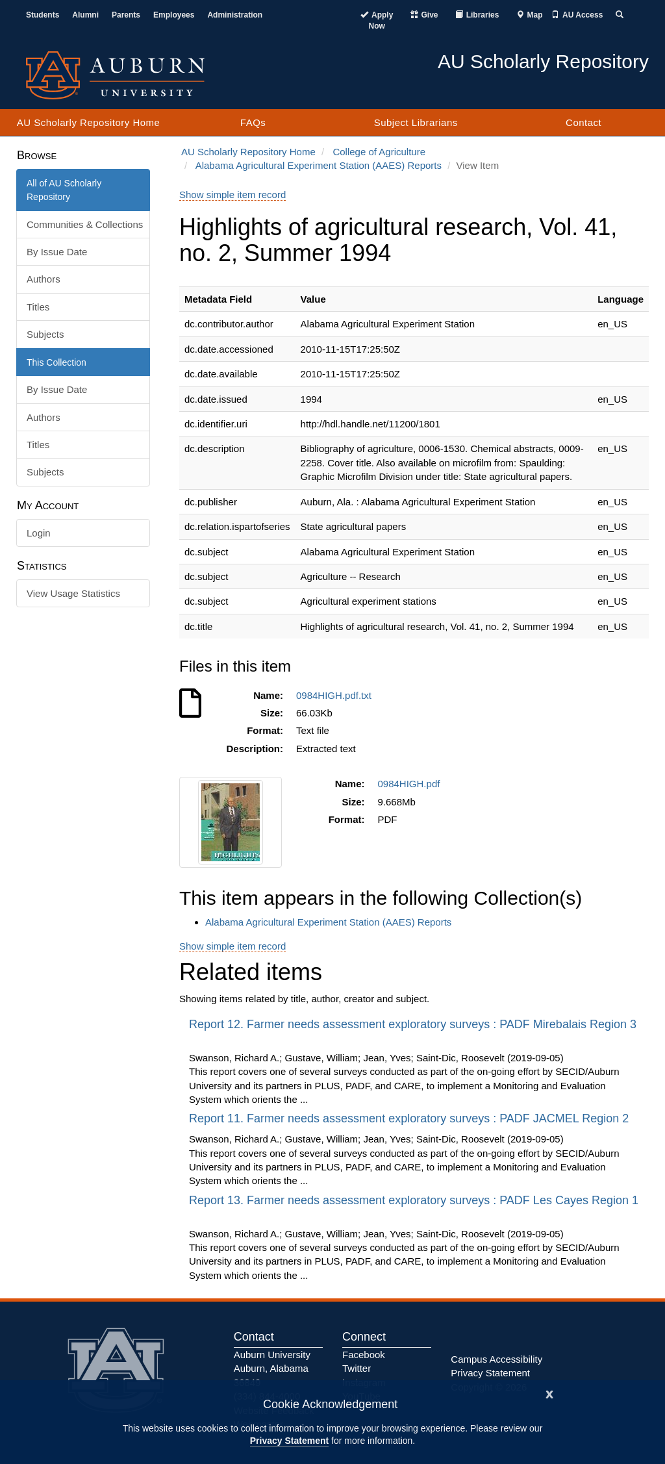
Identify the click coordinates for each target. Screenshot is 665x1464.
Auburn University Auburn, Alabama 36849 (272, 1368)
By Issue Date (57, 251)
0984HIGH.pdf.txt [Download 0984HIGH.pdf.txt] (336, 695)
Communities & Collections (85, 224)
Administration (234, 14)
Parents (126, 14)
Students (42, 14)
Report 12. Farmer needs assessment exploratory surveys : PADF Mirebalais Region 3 (412, 1024)
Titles (38, 306)
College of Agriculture (378, 151)
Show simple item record (232, 194)
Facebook (363, 1354)
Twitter (356, 1368)
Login (39, 532)
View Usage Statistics (73, 593)
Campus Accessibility (496, 1359)
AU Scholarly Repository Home (88, 122)
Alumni (85, 14)
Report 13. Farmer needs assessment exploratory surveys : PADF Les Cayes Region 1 (413, 1200)
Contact (583, 122)
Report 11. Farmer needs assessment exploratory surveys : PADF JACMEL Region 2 (410, 1118)
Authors (43, 278)
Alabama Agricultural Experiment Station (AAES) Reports (318, 165)
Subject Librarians (416, 122)
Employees (173, 14)
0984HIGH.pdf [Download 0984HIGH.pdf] (411, 783)
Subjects (45, 334)
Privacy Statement (289, 1440)
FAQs (253, 122)
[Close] (549, 1393)
